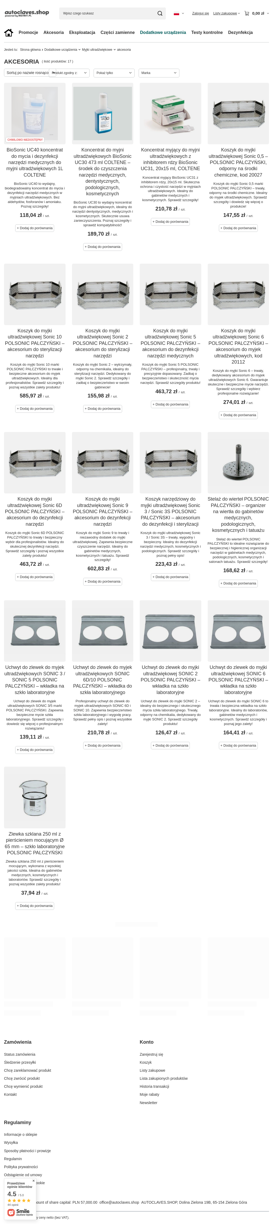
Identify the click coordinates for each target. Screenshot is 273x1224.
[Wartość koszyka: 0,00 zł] (256, 13)
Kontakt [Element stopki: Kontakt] (10, 1094)
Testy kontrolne (207, 32)
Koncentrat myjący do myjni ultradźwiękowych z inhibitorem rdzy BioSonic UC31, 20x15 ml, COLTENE (170, 159)
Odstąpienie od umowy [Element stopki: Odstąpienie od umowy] (23, 1175)
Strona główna (30, 50)
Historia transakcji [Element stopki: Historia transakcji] (154, 1086)
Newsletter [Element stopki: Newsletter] (148, 1103)
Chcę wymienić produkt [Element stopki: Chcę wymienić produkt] (23, 1086)
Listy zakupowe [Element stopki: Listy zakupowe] (152, 1070)
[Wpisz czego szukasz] (112, 13)
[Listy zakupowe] (226, 13)
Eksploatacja (82, 32)
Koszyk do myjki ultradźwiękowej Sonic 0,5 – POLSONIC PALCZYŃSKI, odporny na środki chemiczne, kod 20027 (238, 162)
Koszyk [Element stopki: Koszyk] (146, 1062)
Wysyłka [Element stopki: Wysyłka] (11, 1142)
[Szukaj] (160, 13)
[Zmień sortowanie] (30, 73)
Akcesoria (53, 32)
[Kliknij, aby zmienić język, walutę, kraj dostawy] (179, 13)
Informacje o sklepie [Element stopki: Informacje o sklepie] (20, 1134)
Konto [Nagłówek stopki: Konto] (147, 1042)
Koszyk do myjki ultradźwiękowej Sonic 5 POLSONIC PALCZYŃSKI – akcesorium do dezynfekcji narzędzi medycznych (170, 343)
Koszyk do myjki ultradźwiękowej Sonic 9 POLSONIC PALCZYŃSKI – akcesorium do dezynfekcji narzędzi (103, 511)
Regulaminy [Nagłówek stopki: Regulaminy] (17, 1122)
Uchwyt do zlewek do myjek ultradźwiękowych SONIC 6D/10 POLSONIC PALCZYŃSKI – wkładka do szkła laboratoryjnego (102, 680)
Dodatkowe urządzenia (163, 32)
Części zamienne (118, 32)
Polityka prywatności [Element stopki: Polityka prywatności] (21, 1167)
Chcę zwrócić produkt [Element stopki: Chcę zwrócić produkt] (22, 1078)
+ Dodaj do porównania (35, 228)
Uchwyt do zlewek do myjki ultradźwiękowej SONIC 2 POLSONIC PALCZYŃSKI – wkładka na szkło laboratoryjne (170, 680)
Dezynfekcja (240, 32)
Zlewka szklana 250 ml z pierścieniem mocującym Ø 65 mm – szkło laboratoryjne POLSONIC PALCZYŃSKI (35, 843)
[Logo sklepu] (27, 13)
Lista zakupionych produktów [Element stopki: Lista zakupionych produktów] (164, 1078)
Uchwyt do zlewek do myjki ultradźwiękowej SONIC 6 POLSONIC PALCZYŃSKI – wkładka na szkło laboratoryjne (238, 680)
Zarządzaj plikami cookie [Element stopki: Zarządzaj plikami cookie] (24, 1183)
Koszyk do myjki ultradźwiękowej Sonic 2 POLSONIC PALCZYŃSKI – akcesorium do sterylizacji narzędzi (103, 343)
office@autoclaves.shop (119, 1202)
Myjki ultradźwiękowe (97, 50)
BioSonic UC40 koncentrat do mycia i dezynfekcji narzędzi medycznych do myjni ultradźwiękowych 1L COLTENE (34, 162)
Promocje (28, 32)
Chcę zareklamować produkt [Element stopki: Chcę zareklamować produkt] (27, 1070)
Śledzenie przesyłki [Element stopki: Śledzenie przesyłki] (20, 1062)
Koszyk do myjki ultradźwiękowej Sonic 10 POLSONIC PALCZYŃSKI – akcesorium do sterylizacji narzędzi (35, 343)
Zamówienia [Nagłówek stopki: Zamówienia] (17, 1042)
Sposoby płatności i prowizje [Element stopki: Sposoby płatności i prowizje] (27, 1151)
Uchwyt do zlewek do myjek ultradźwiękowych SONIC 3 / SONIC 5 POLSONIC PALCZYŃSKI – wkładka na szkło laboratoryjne (34, 680)
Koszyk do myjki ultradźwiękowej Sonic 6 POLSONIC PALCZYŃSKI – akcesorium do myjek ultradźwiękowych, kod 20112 (238, 346)
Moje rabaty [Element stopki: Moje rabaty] (149, 1094)
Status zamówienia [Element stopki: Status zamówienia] (19, 1054)
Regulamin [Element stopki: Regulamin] (13, 1159)
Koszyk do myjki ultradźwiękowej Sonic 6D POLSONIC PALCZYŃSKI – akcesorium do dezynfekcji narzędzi (35, 511)
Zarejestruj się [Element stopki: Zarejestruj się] (151, 1054)
